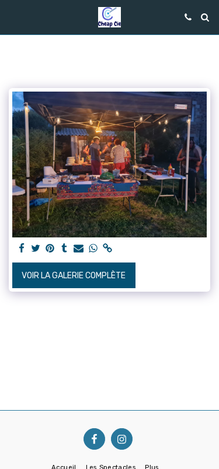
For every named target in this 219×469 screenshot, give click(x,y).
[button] (13, 17)
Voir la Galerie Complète (74, 276)
